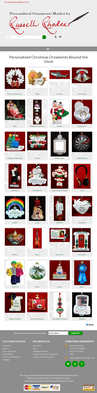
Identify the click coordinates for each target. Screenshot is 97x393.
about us (5, 348)
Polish (37, 287)
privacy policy (7, 354)
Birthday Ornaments (37, 126)
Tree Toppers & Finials (59, 319)
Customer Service (13, 341)
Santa (60, 287)
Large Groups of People (60, 190)
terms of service (9, 351)
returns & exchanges (11, 357)
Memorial (82, 222)
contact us (6, 345)
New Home (82, 255)
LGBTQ (15, 222)
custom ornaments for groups (45, 354)
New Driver (60, 255)
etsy (34, 348)
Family (37, 158)
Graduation (15, 190)
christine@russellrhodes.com (80, 358)
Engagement (82, 126)
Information (41, 341)
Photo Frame (59, 158)
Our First (15, 287)
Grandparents (37, 190)
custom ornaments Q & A (43, 357)
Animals (60, 94)
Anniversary (82, 94)
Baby (15, 126)
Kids (82, 190)
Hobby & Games (82, 158)
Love (37, 222)
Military (15, 255)
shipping (5, 359)
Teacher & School (15, 319)
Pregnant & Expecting (14, 158)
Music (37, 255)
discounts (37, 345)
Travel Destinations (37, 319)
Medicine (59, 222)
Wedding (82, 319)
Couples (59, 126)
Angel (37, 94)
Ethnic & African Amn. (15, 94)
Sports (82, 287)
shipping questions (40, 351)
